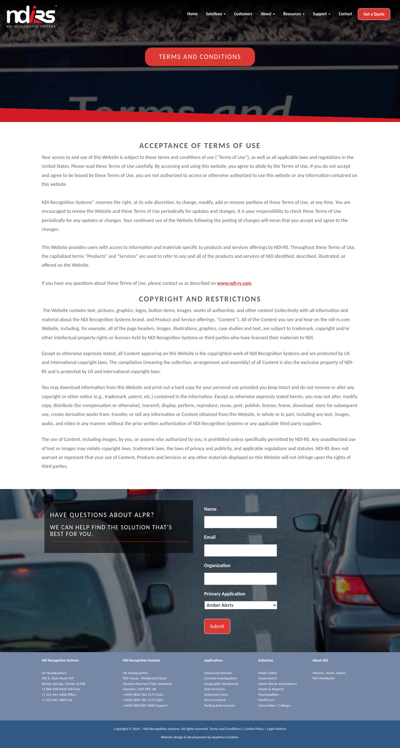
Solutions (216, 13)
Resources (293, 13)
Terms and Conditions (225, 729)
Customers (243, 13)
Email (211, 537)
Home (192, 13)
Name (212, 509)
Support (322, 13)
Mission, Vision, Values (329, 673)
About (268, 13)
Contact (345, 13)
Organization (217, 565)
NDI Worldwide (323, 678)
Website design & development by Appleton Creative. (200, 737)
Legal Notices (276, 729)
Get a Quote (374, 14)
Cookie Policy (254, 729)
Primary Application (224, 594)
